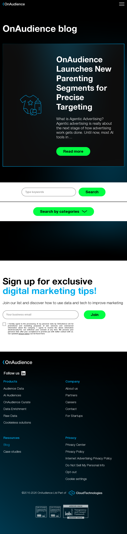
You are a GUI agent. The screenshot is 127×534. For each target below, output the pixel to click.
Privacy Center (75, 444)
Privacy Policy (74, 451)
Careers (70, 402)
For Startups (74, 416)
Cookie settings (76, 479)
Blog (6, 444)
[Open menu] (121, 4)
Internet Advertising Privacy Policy (88, 458)
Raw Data (10, 416)
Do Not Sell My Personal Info (85, 465)
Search (92, 192)
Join (95, 314)
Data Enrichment (14, 409)
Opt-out (71, 472)
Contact (71, 409)
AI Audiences (12, 395)
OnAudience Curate (17, 402)
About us (71, 388)
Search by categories (63, 211)
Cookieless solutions (17, 422)
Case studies (12, 451)
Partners (71, 395)
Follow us (14, 373)
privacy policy (24, 334)
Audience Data (13, 388)
